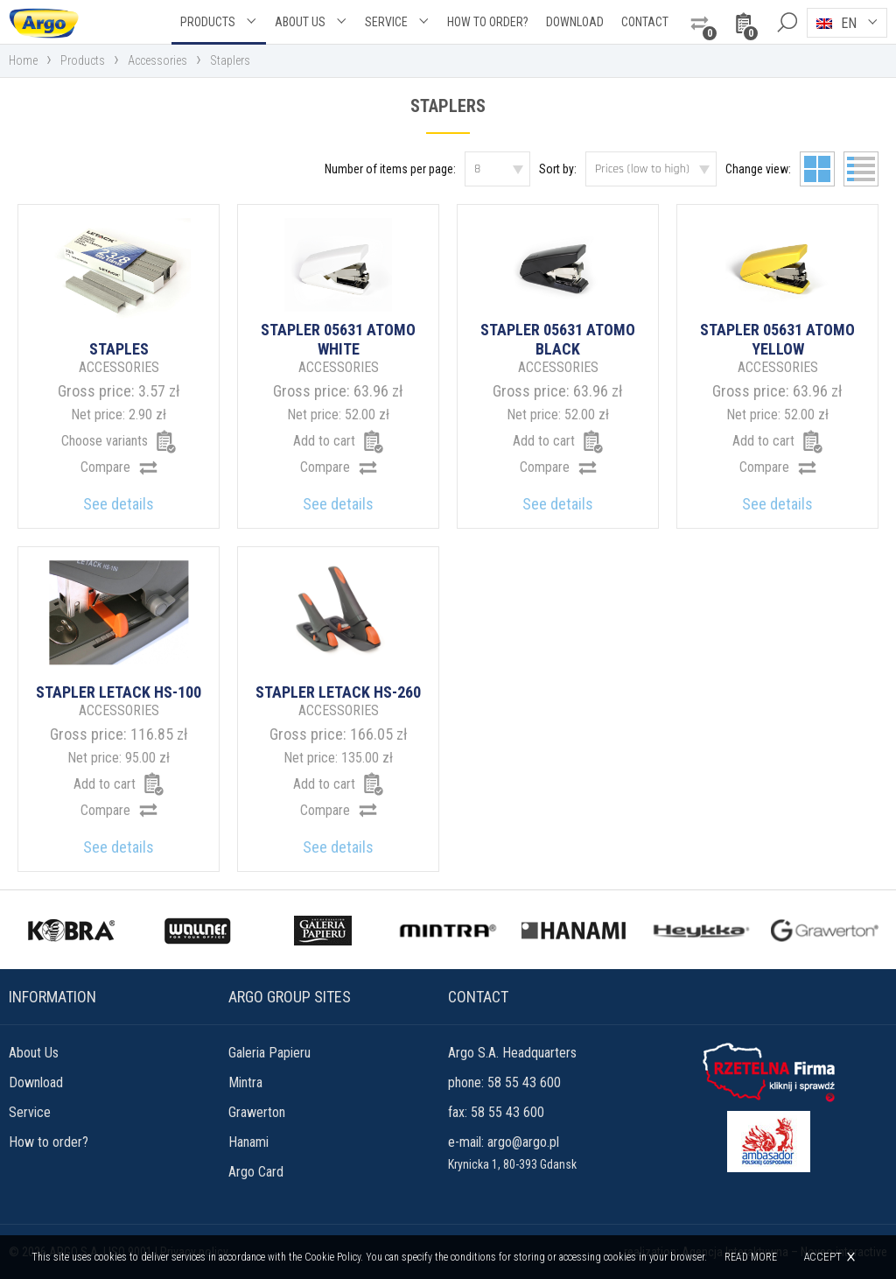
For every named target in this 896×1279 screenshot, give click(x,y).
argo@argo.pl (523, 1142)
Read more (750, 1257)
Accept (822, 1256)
